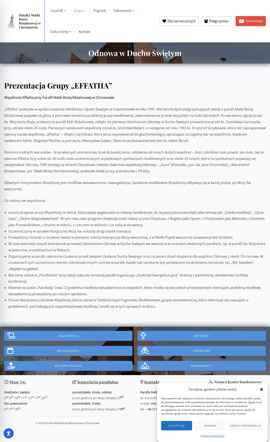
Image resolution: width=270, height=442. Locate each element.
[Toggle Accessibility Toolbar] (8, 433)
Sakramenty (122, 10)
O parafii (59, 10)
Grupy (79, 10)
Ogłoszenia (68, 336)
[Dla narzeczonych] (179, 21)
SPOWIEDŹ (201, 351)
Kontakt (84, 31)
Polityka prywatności (212, 438)
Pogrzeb (99, 10)
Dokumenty (61, 31)
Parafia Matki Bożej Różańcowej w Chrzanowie (30, 21)
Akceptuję (177, 428)
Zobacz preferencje (245, 428)
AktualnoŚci (68, 351)
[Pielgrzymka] (216, 21)
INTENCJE (201, 336)
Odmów (210, 428)
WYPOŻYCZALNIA (68, 366)
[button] (261, 392)
